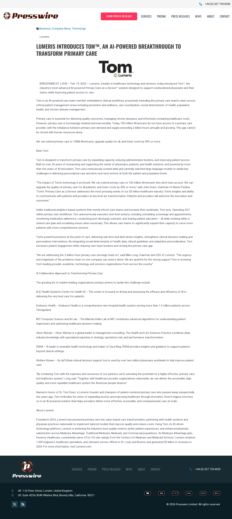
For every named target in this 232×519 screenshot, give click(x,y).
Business (45, 28)
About (210, 16)
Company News (61, 28)
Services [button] (146, 16)
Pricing (161, 16)
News (198, 16)
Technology (79, 28)
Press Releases (180, 16)
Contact (225, 16)
